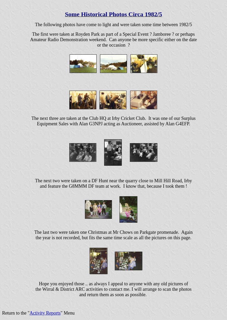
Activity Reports (45, 313)
